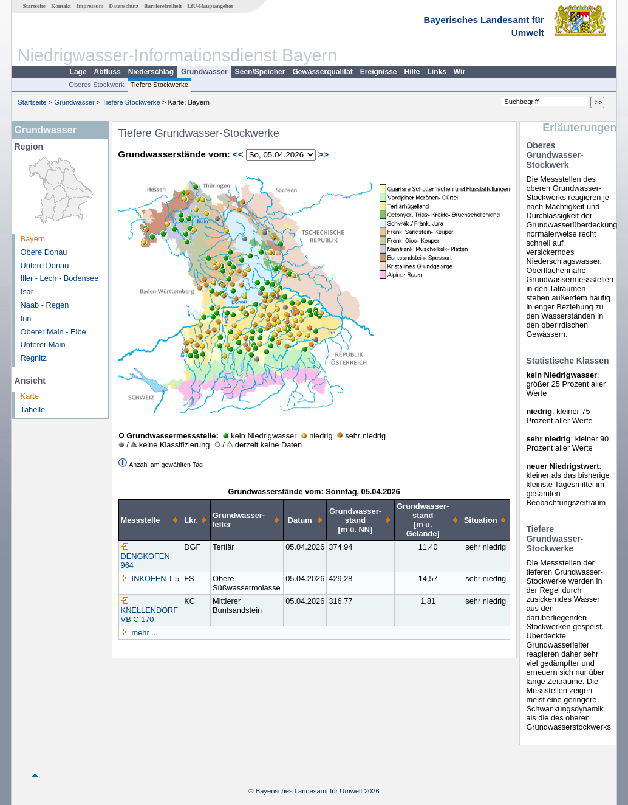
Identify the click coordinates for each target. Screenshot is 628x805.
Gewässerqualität (322, 71)
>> (323, 154)
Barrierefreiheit (163, 6)
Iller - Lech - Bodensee (60, 278)
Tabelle (33, 409)
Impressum (90, 6)
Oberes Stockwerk (96, 84)
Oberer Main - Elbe (53, 331)
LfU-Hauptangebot (210, 6)
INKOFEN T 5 (150, 578)
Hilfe (412, 71)
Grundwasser (204, 71)
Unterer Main (43, 344)
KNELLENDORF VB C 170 (150, 610)
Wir (459, 71)
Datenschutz (124, 6)
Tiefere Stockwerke (159, 84)
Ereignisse (378, 71)
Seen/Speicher (260, 71)
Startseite (34, 6)
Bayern (33, 238)
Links (437, 71)
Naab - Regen (45, 304)
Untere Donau (45, 265)
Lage (78, 71)
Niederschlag (151, 71)
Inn (26, 318)
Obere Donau (44, 252)
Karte (30, 396)
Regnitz (34, 357)
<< (238, 154)
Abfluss (107, 71)
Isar (27, 291)
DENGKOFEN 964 (145, 556)
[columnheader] (150, 520)
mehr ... (145, 632)
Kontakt (61, 6)
